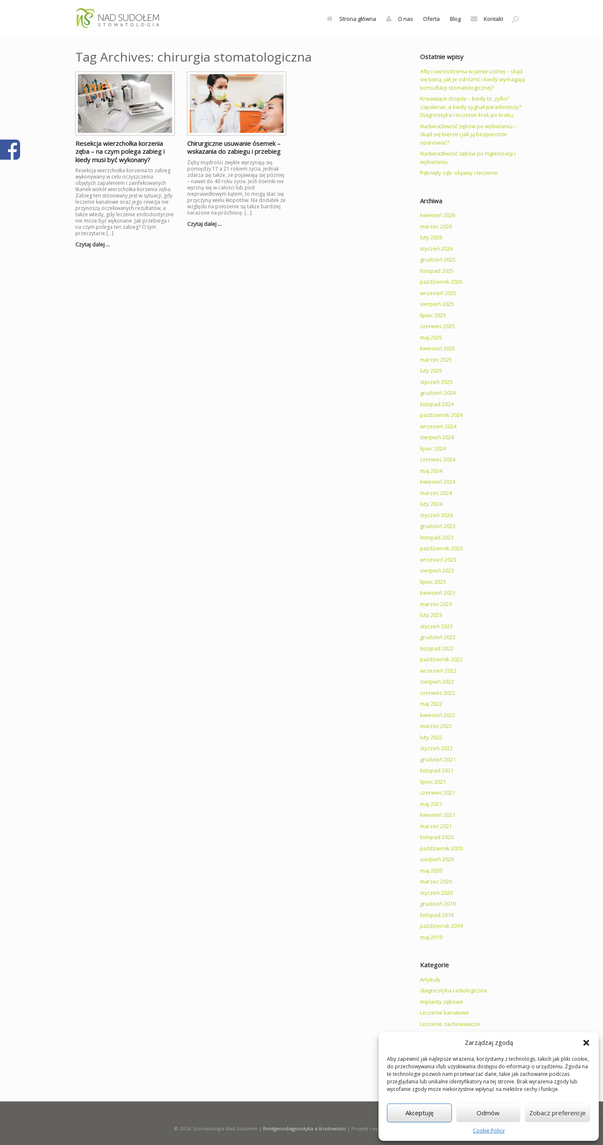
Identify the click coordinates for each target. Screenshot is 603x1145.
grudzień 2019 (438, 903)
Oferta (431, 19)
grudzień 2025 (438, 259)
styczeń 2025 (436, 382)
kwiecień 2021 (437, 815)
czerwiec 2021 (437, 792)
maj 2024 (431, 470)
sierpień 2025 (437, 304)
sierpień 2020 (437, 859)
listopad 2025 (437, 271)
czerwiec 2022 (437, 693)
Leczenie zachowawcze (450, 1024)
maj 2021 (431, 804)
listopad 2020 (437, 837)
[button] (586, 1043)
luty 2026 (431, 237)
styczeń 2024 (436, 515)
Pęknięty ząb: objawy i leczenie (459, 172)
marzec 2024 (436, 493)
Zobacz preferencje (557, 1113)
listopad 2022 (437, 648)
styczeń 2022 (436, 748)
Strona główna (351, 19)
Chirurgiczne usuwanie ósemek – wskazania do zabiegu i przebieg (234, 147)
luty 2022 (431, 737)
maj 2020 (431, 870)
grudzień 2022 (438, 637)
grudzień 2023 (438, 526)
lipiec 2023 (433, 581)
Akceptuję (419, 1113)
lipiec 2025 (433, 315)
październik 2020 (441, 848)
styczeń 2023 (436, 626)
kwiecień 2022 (437, 715)
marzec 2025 (436, 359)
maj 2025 (431, 337)
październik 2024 (441, 415)
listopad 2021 (437, 770)
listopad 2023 (437, 537)
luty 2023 (431, 615)
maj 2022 (431, 703)
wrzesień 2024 (438, 426)
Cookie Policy (489, 1130)
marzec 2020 (436, 881)
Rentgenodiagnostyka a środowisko (304, 1128)
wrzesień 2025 (438, 293)
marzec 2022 (436, 726)
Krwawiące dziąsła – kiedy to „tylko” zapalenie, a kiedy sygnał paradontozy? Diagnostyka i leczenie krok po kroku (470, 107)
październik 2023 (441, 548)
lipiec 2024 (433, 448)
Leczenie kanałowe (444, 1012)
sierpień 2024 (437, 437)
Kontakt (487, 19)
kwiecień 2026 (437, 215)
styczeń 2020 (436, 892)
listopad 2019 (437, 915)
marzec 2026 (436, 226)
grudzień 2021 (438, 759)
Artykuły (430, 979)
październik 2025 (441, 281)
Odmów (488, 1113)
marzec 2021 (436, 826)
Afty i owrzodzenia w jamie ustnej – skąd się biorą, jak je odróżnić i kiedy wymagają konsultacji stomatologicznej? (472, 79)
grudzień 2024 (438, 392)
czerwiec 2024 (437, 459)
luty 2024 (431, 504)
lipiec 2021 (433, 781)
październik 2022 (441, 659)
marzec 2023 (436, 604)
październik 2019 (441, 926)
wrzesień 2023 (438, 559)
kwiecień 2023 (437, 592)
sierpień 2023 (437, 570)
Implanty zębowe (441, 1001)
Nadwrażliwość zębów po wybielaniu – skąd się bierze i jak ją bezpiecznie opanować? (468, 134)
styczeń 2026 (436, 248)
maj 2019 (431, 937)
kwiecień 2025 (437, 348)
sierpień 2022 (437, 681)
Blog (455, 19)
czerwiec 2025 (437, 326)
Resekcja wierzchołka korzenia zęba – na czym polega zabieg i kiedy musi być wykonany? (120, 151)
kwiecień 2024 (437, 481)
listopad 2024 (437, 404)
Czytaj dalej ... (94, 244)
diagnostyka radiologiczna (453, 990)
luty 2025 (431, 370)
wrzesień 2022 (438, 670)
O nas (399, 19)
